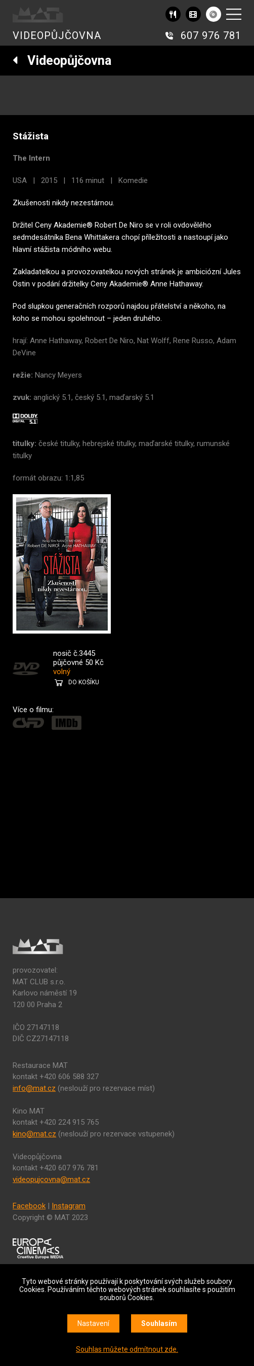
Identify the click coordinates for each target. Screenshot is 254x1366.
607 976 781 (211, 35)
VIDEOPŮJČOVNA (57, 35)
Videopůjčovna (62, 60)
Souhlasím (159, 1323)
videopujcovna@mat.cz (51, 1179)
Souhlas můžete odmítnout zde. (127, 1349)
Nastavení (93, 1323)
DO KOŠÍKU (83, 682)
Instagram (69, 1205)
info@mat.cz (34, 1088)
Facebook (29, 1205)
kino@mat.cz (34, 1133)
